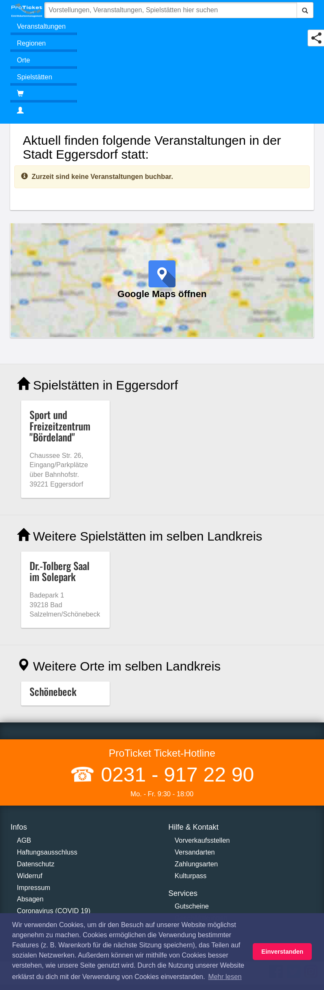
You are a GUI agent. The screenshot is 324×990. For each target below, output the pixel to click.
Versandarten (195, 852)
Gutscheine (192, 906)
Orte (23, 60)
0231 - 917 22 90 (174, 774)
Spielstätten (34, 77)
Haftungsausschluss (47, 852)
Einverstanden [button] (282, 951)
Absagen (30, 899)
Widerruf (29, 875)
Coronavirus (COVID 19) (53, 910)
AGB (24, 840)
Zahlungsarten (196, 864)
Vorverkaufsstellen (202, 840)
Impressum (33, 887)
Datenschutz (35, 864)
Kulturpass (191, 875)
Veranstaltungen (41, 26)
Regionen (31, 43)
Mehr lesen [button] (225, 976)
